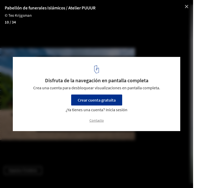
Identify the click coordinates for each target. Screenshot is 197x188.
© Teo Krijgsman (18, 15)
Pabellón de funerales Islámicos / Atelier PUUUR (50, 8)
